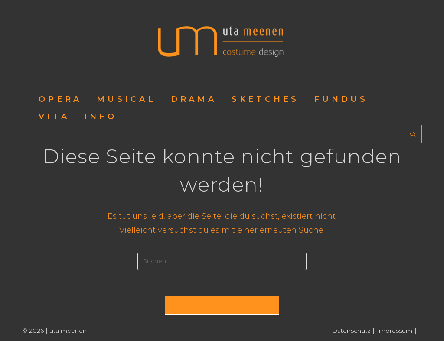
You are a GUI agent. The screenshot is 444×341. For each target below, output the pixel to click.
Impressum (394, 331)
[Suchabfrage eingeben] (222, 261)
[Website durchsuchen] (413, 135)
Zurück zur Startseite (221, 305)
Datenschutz (351, 331)
